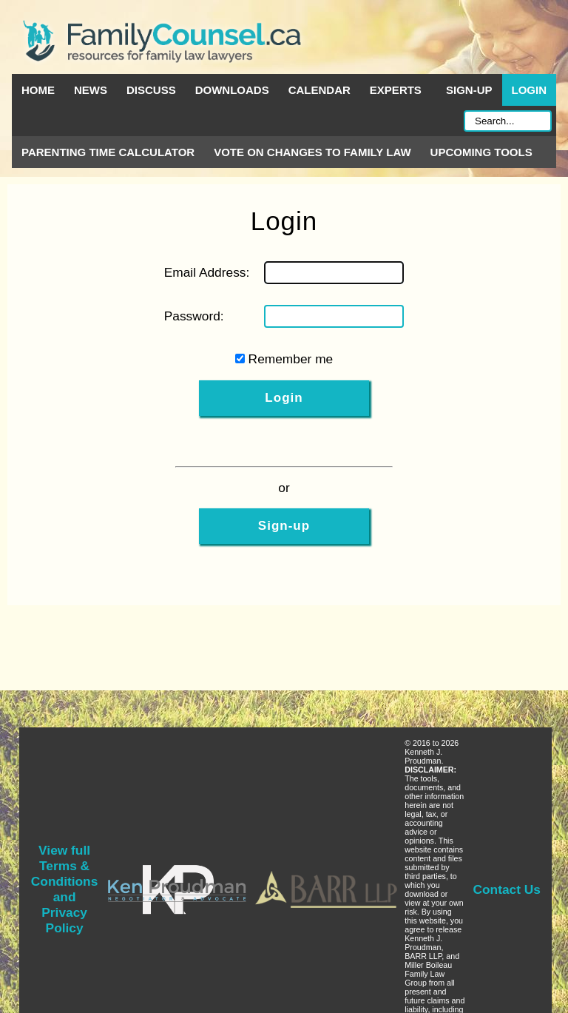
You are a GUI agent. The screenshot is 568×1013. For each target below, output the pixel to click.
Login (529, 90)
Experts (396, 90)
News (90, 90)
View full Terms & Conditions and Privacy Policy (64, 889)
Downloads (232, 90)
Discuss (151, 90)
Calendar (319, 90)
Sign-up (469, 90)
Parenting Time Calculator (108, 152)
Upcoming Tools (481, 152)
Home (38, 90)
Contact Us (507, 889)
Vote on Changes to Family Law (312, 152)
